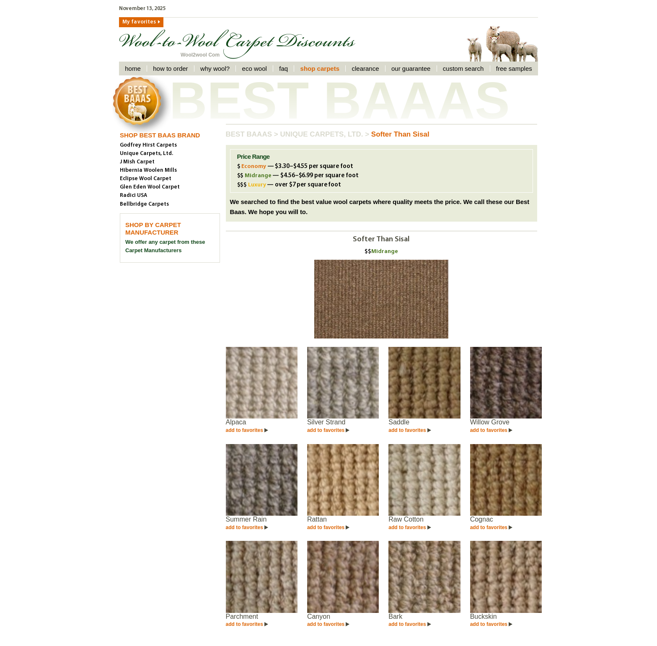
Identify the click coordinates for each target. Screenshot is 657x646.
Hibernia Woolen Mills (148, 170)
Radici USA (133, 195)
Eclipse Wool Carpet (145, 178)
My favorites (139, 22)
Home (133, 68)
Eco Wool (254, 68)
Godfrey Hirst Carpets (148, 145)
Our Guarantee (410, 68)
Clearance (365, 68)
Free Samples (514, 68)
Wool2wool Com (200, 55)
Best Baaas (250, 134)
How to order (170, 68)
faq (283, 68)
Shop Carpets (319, 68)
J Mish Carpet (137, 162)
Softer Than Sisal (400, 134)
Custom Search (463, 68)
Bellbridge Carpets (144, 204)
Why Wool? (215, 68)
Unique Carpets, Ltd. (322, 134)
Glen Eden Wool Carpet (150, 187)
